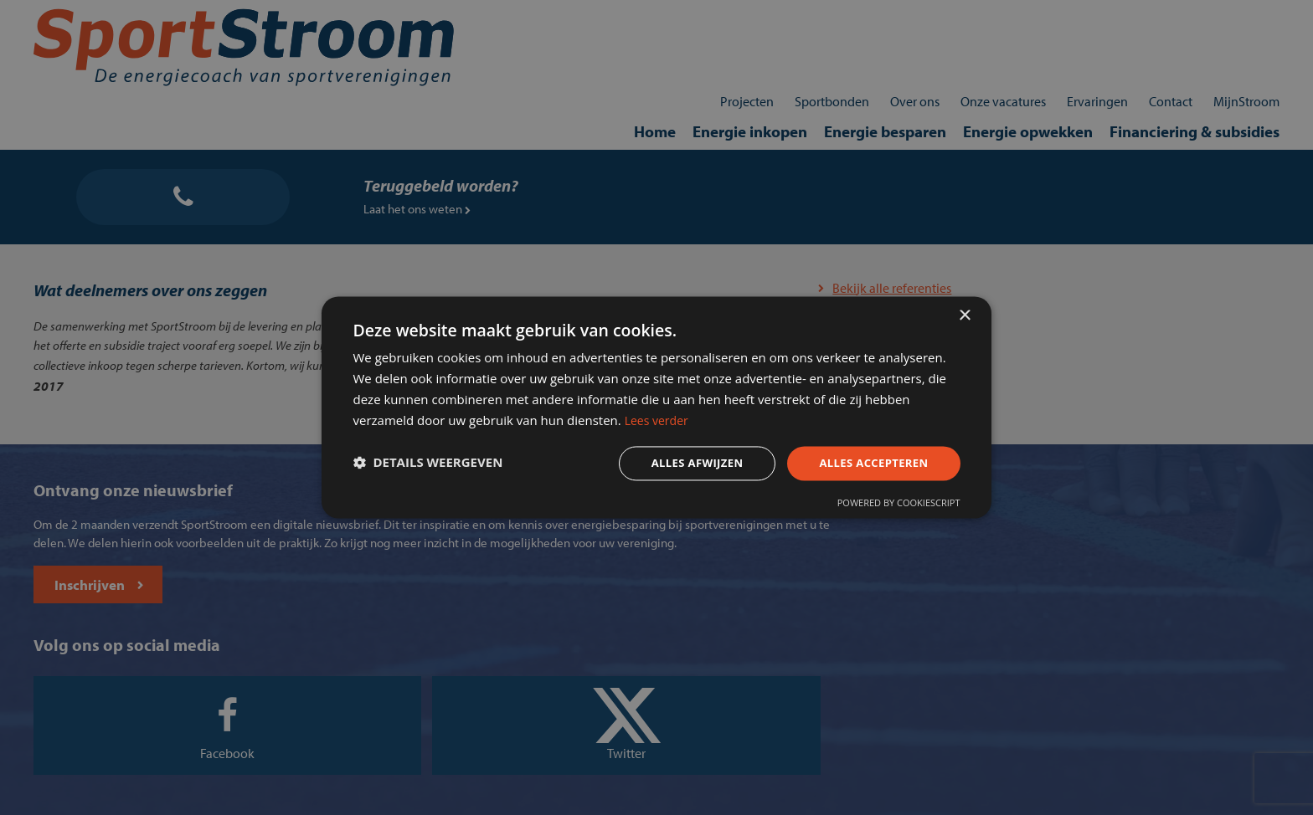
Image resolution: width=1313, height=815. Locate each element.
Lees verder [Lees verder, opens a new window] (829, 419)
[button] (442, 465)
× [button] (964, 308)
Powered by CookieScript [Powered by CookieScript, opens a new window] (883, 508)
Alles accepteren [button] (855, 465)
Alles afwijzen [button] (671, 465)
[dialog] (656, 407)
